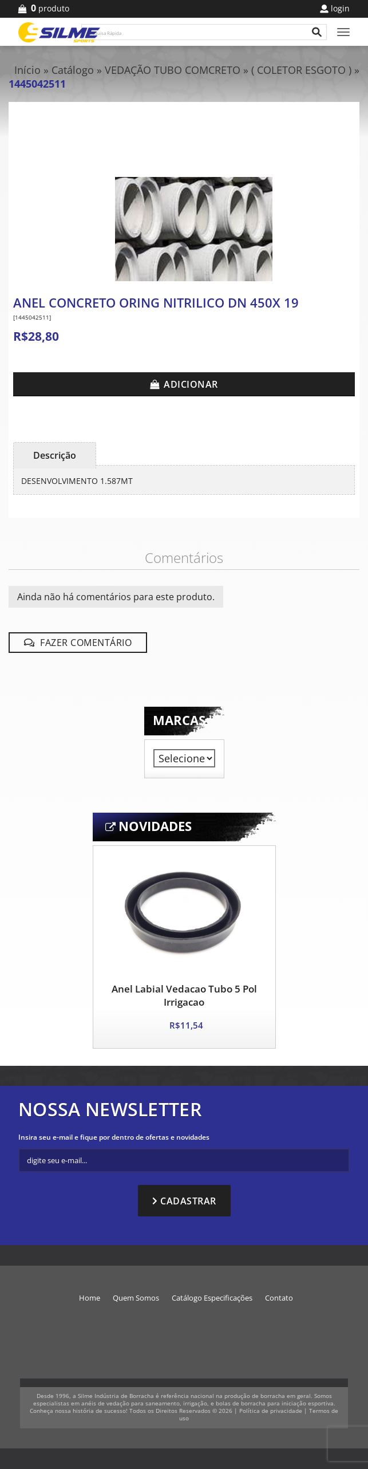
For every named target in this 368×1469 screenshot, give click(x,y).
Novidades (155, 826)
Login (340, 9)
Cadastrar (188, 1201)
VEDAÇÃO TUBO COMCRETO (174, 70)
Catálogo (73, 70)
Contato (279, 1298)
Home (89, 1298)
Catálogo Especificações (212, 1298)
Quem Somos (136, 1298)
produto (48, 8)
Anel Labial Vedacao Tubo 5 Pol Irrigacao (184, 995)
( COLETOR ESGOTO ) (301, 70)
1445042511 (37, 83)
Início (27, 70)
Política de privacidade (270, 1411)
